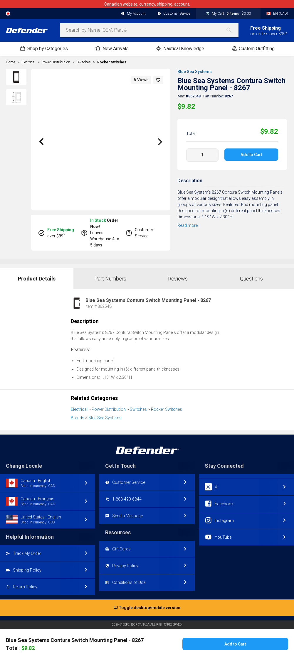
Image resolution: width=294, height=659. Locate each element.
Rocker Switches (111, 62)
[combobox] (149, 30)
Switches (138, 409)
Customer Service (173, 13)
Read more (187, 225)
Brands (77, 417)
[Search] (232, 30)
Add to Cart (251, 154)
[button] (158, 80)
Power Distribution (109, 409)
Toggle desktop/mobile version (147, 608)
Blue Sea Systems (194, 71)
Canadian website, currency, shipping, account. (147, 4)
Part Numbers (110, 279)
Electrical (79, 409)
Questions (251, 279)
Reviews (178, 279)
